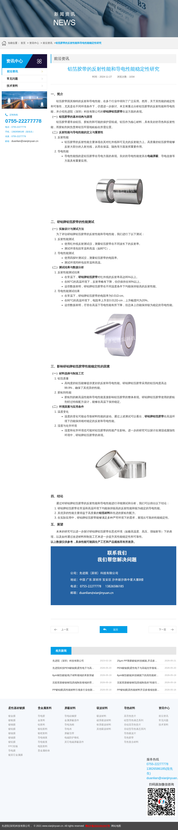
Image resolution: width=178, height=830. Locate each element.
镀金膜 (12, 716)
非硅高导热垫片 (132, 724)
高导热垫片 (130, 716)
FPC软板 (13, 746)
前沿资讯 (47, 43)
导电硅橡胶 (71, 716)
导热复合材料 (131, 742)
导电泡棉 (69, 724)
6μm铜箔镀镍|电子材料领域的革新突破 (73, 675)
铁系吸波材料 (104, 724)
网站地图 (116, 825)
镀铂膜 (12, 729)
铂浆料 (41, 724)
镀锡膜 (12, 737)
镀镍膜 (12, 733)
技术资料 (12, 85)
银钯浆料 (42, 733)
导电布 (68, 729)
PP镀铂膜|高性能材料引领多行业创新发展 (74, 689)
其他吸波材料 (104, 729)
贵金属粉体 (44, 750)
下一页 (162, 629)
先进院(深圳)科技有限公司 (16, 825)
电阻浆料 (42, 746)
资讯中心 (34, 43)
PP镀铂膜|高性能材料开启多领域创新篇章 (139, 689)
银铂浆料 (42, 729)
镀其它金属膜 (15, 754)
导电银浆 (42, 742)
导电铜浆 (42, 737)
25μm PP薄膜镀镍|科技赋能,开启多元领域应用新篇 (144, 660)
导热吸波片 (130, 733)
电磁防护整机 (72, 737)
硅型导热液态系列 (133, 720)
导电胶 (41, 716)
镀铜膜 (12, 724)
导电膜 (12, 750)
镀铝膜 (12, 742)
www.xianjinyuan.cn (52, 825)
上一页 (64, 629)
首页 (23, 43)
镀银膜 (12, 720)
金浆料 (41, 720)
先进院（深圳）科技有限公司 (68, 660)
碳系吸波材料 (104, 720)
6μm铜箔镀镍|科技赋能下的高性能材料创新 (140, 675)
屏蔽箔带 (69, 733)
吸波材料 (101, 716)
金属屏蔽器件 (72, 720)
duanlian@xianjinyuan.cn (24, 141)
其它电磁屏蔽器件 (74, 742)
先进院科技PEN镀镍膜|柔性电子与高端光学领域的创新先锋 (84, 668)
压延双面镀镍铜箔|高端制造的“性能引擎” (138, 682)
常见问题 (12, 78)
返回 (115, 629)
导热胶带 (129, 737)
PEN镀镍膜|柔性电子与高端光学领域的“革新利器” (143, 668)
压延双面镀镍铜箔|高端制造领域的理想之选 (75, 682)
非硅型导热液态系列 (135, 729)
